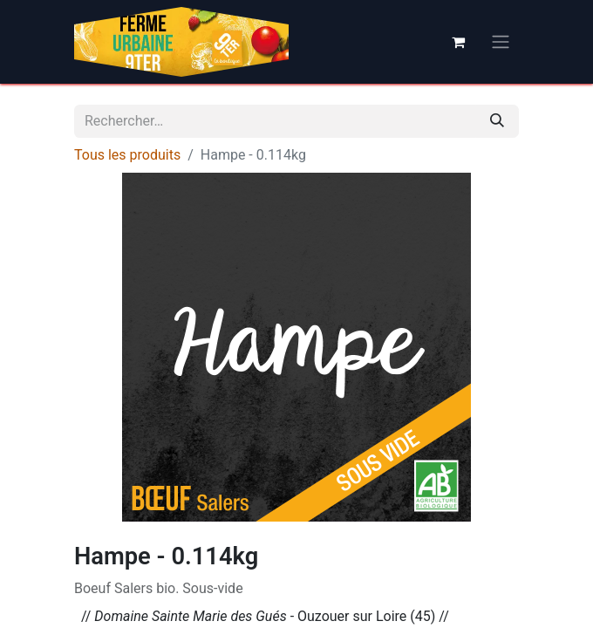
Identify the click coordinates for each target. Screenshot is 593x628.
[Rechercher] (497, 121)
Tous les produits (127, 155)
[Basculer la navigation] (500, 42)
